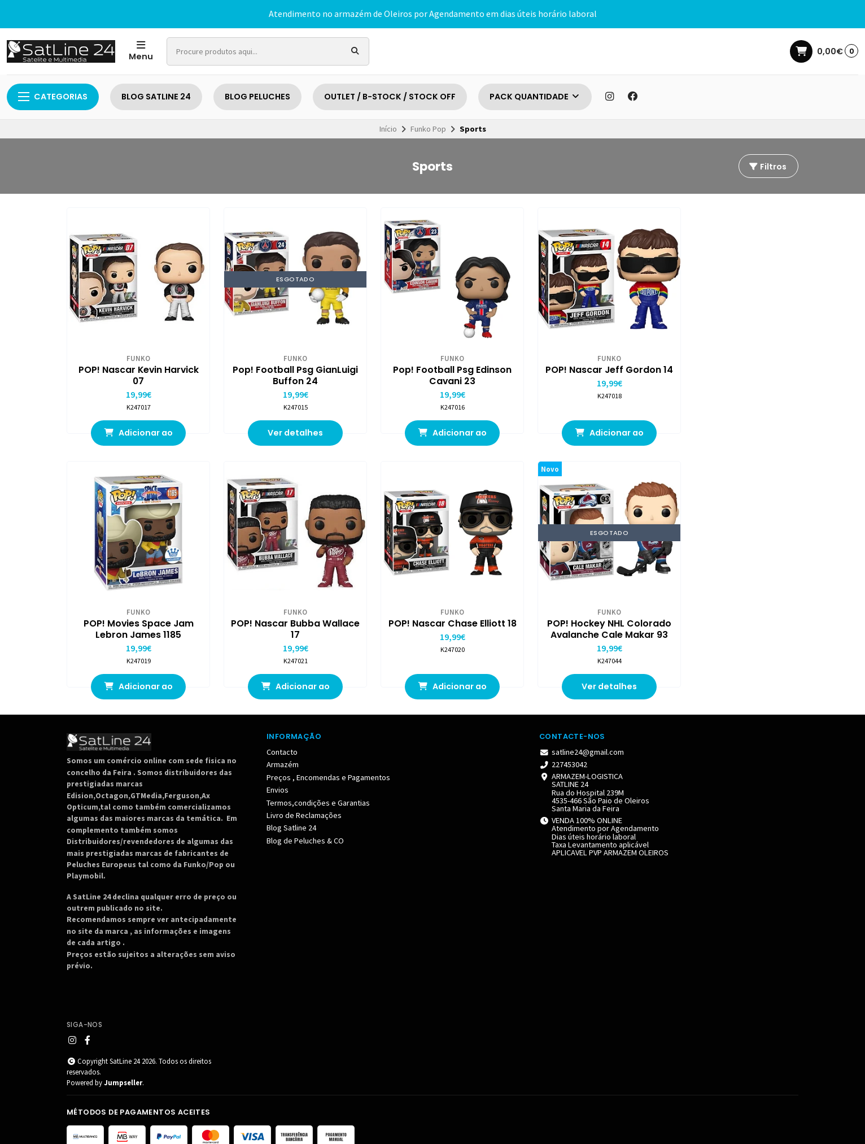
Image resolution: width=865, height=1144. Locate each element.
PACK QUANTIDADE (535, 96)
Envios (278, 774)
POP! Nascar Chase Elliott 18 (283, 613)
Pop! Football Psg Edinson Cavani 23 (432, 367)
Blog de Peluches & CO (305, 825)
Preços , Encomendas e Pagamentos (328, 761)
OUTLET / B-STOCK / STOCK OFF (390, 96)
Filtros (767, 166)
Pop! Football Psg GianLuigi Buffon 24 (283, 367)
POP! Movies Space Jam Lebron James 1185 (731, 367)
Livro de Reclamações (304, 800)
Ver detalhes (283, 425)
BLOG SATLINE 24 (156, 96)
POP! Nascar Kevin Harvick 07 (134, 367)
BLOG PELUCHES (257, 96)
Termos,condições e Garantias (318, 787)
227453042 (563, 749)
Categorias (53, 96)
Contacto (282, 737)
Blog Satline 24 (291, 812)
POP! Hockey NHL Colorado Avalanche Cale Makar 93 (432, 613)
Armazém (283, 749)
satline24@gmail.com (581, 737)
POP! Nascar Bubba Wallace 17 (134, 613)
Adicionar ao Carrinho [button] (134, 429)
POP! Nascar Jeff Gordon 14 (581, 367)
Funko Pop (428, 129)
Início (388, 129)
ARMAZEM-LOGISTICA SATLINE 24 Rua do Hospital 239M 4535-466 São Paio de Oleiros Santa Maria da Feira (594, 776)
